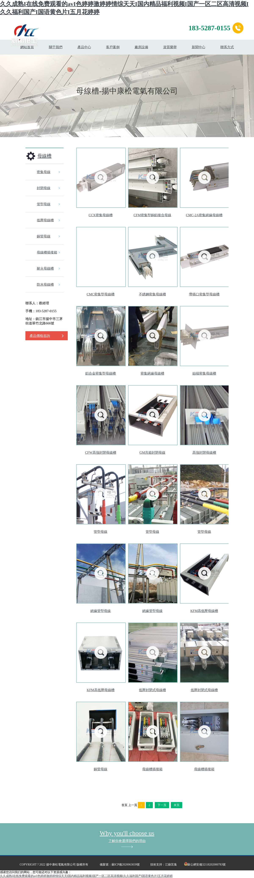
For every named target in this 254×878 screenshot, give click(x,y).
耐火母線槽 (45, 268)
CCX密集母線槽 (101, 215)
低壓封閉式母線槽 (152, 690)
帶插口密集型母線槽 (204, 294)
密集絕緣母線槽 (152, 373)
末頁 (176, 805)
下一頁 (161, 805)
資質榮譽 (170, 47)
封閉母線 (43, 188)
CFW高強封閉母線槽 (100, 452)
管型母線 (43, 204)
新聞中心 (198, 47)
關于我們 (55, 47)
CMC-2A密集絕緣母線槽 (204, 215)
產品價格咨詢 (40, 336)
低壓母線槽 (45, 220)
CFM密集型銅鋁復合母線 (152, 215)
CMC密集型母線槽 (101, 294)
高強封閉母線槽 (204, 452)
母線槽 (44, 156)
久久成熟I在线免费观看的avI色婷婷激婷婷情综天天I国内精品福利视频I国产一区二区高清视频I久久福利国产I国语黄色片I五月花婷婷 (86, 876)
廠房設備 (141, 47)
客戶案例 (113, 47)
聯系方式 (227, 47)
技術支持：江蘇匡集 (163, 864)
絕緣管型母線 (100, 611)
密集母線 (43, 172)
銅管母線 (43, 236)
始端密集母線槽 (204, 373)
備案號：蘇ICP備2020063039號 (120, 864)
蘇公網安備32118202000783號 (205, 864)
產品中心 (84, 47)
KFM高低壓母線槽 (204, 611)
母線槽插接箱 (47, 252)
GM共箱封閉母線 (152, 452)
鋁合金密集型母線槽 (100, 373)
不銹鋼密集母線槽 (152, 294)
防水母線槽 (45, 284)
